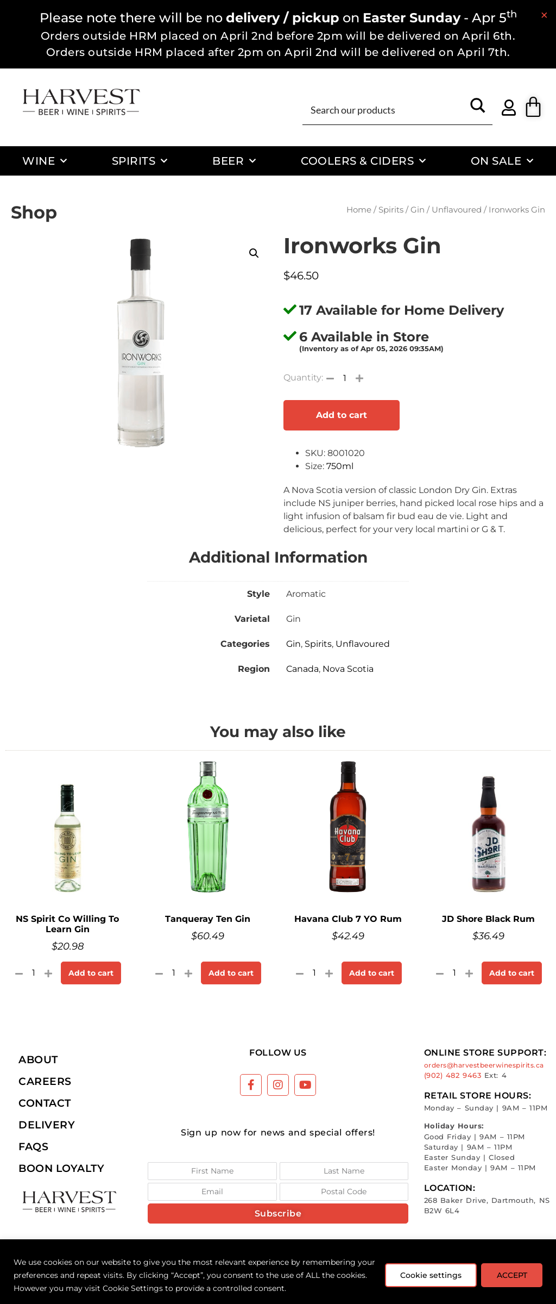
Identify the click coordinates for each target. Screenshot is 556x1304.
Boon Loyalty (61, 1168)
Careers (45, 1081)
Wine (44, 161)
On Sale (502, 161)
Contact (44, 1102)
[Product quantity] (344, 377)
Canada (302, 669)
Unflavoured (457, 210)
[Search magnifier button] (478, 109)
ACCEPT (511, 1275)
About (38, 1059)
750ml (339, 466)
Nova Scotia (348, 669)
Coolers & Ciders (363, 161)
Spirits (140, 161)
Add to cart (341, 415)
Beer (234, 161)
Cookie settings (429, 1275)
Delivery (46, 1124)
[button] (254, 253)
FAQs (33, 1146)
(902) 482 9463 (453, 1075)
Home (358, 210)
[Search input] (385, 109)
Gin (417, 210)
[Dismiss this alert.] (544, 15)
